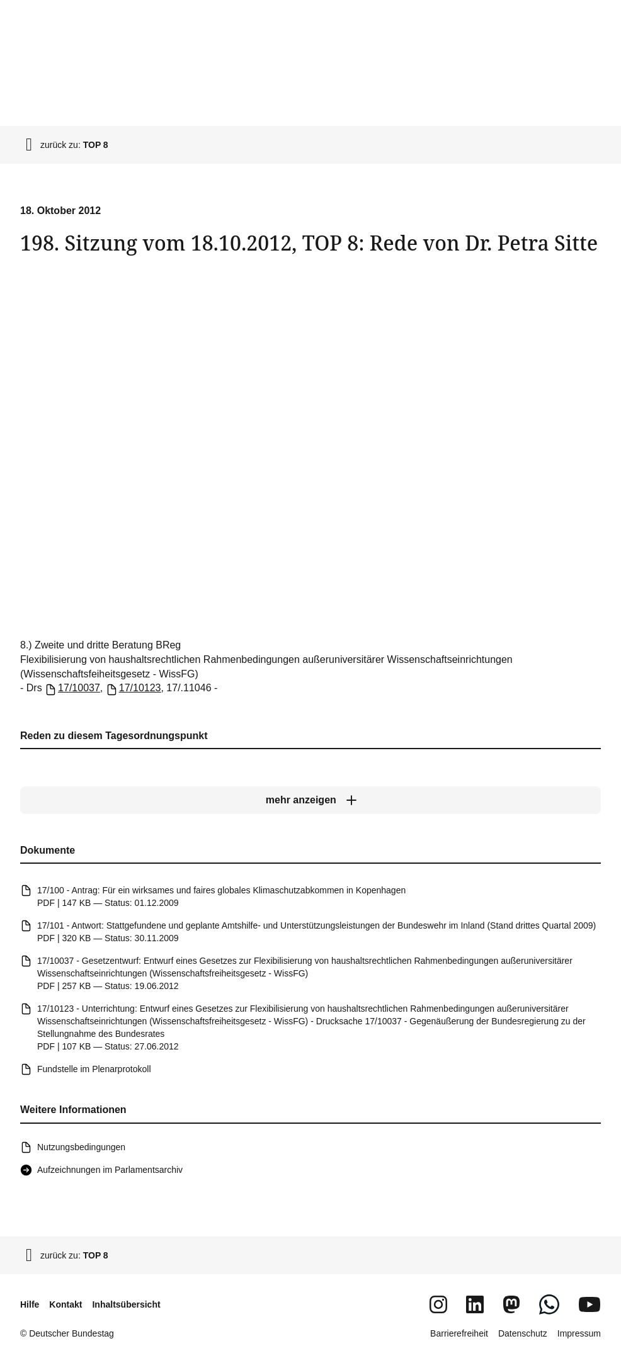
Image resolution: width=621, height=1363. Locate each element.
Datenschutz (522, 1333)
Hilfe (29, 1304)
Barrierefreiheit (459, 1333)
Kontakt (65, 1304)
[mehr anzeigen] (310, 800)
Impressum (579, 1333)
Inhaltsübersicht (126, 1304)
